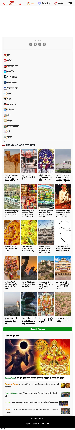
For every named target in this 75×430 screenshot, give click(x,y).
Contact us (40, 418)
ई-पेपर (58, 3)
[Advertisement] (39, 21)
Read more (37, 329)
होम (30, 3)
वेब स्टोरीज (44, 3)
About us (33, 418)
